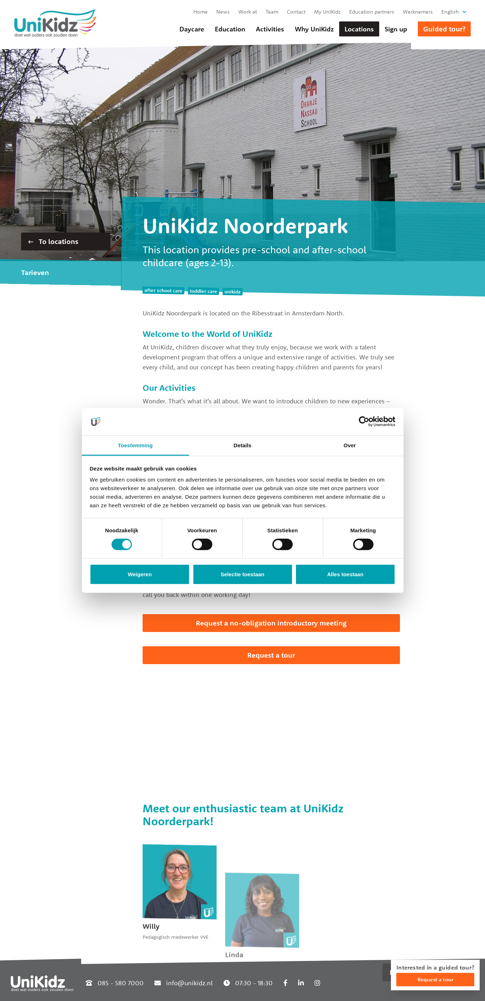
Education (230, 29)
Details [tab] (243, 445)
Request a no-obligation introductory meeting (271, 622)
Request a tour (271, 655)
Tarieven (35, 272)
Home (200, 11)
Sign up (396, 29)
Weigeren (140, 574)
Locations (359, 29)
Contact (296, 11)
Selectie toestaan (242, 574)
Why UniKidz (314, 29)
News (223, 11)
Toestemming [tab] (135, 445)
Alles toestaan (345, 574)
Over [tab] (349, 445)
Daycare (191, 29)
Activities (270, 29)
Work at (247, 11)
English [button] (450, 11)
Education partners (371, 11)
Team (272, 11)
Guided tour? (444, 28)
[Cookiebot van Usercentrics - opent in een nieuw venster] (364, 421)
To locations (53, 241)
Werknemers (418, 11)
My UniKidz (327, 11)
